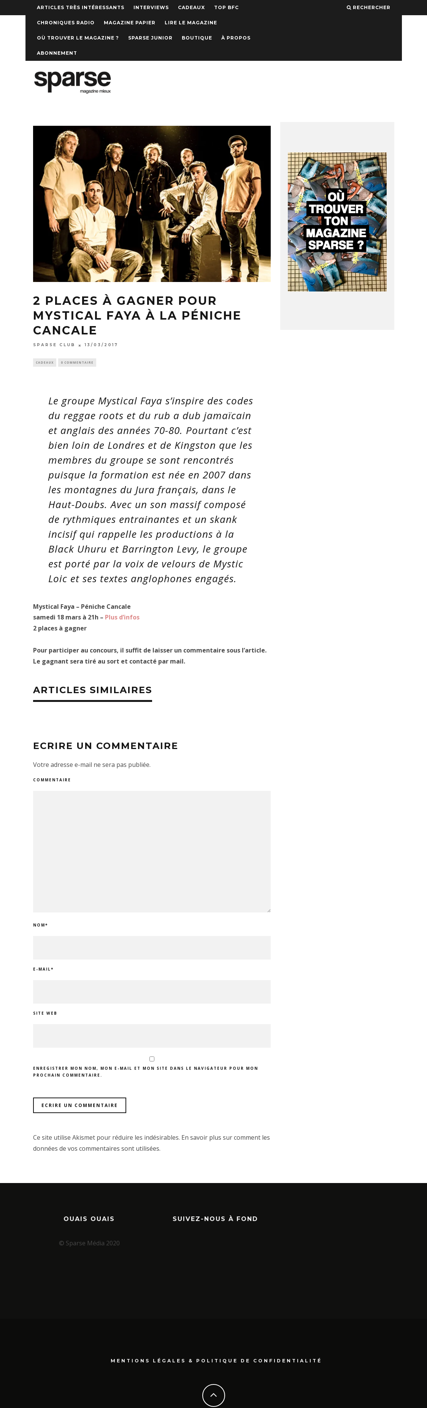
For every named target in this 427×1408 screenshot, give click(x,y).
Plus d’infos (122, 618)
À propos (236, 38)
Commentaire (52, 780)
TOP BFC (226, 7)
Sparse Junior (150, 38)
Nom (40, 926)
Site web (45, 1014)
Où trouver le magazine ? (78, 38)
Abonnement (57, 53)
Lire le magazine (191, 22)
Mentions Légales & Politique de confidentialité (216, 1331)
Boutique (197, 38)
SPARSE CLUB (54, 345)
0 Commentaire (77, 363)
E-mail (43, 970)
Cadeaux (191, 7)
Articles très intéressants (80, 7)
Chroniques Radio (66, 22)
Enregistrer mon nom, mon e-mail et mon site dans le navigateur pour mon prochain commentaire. (145, 1073)
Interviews (151, 7)
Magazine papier (130, 22)
